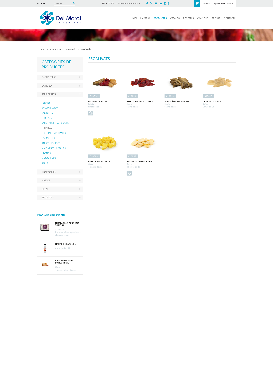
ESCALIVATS (86, 49)
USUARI (206, 3)
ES (38, 3)
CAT (43, 3)
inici (43, 49)
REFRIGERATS (70, 49)
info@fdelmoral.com (129, 3)
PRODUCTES (55, 49)
